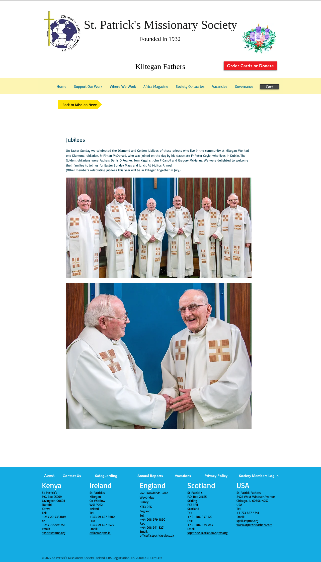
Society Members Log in (259, 475)
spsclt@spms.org (53, 533)
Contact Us (72, 475)
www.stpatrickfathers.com (254, 525)
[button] (244, 86)
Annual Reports (150, 475)
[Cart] (269, 86)
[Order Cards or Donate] (250, 65)
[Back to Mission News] (80, 104)
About (49, 475)
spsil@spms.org (247, 521)
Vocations (183, 475)
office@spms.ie (100, 533)
